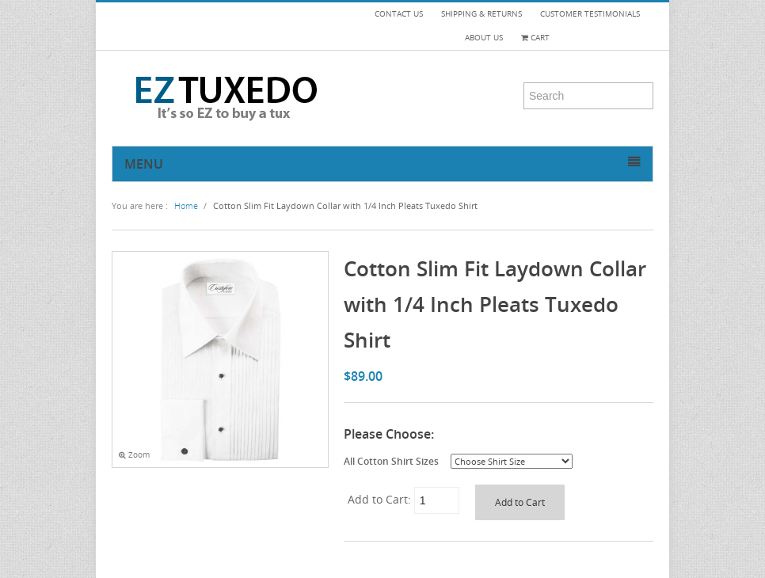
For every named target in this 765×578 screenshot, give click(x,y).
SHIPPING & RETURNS (481, 14)
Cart (535, 37)
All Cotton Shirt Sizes (391, 460)
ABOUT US (484, 37)
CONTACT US (399, 14)
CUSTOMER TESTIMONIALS (590, 14)
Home (186, 205)
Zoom (134, 455)
